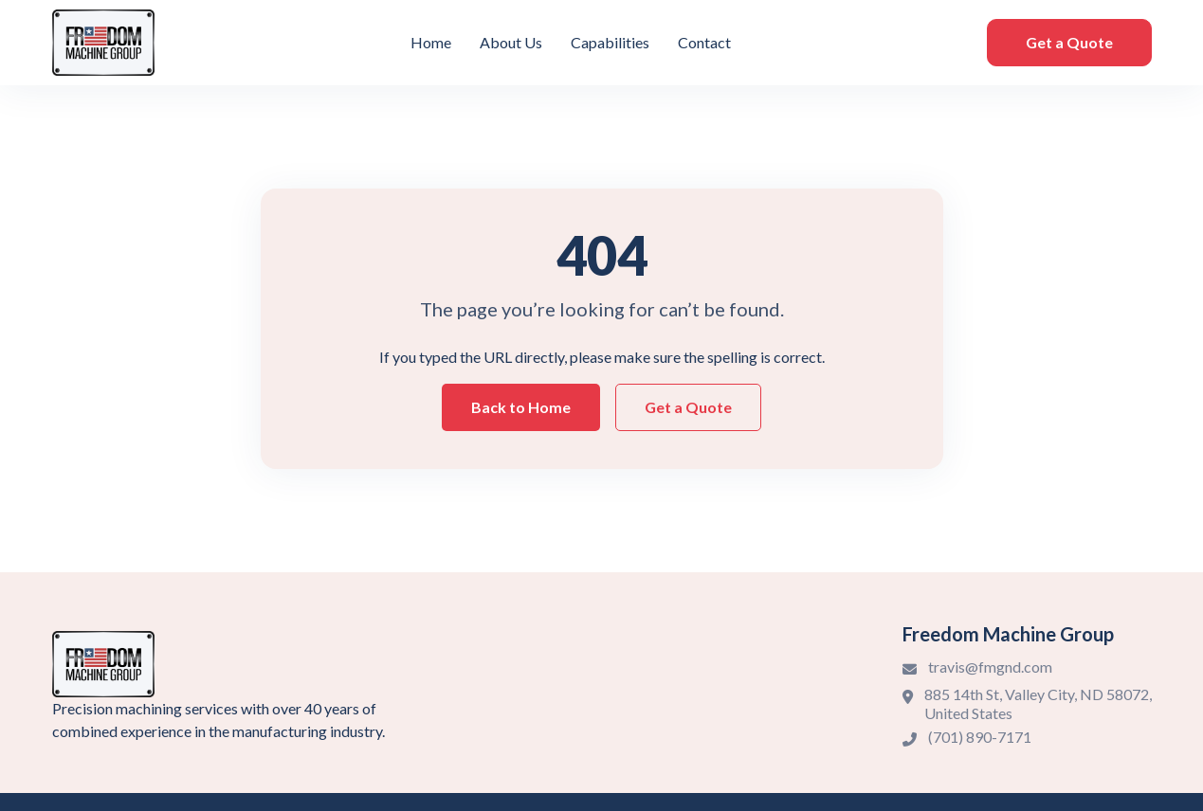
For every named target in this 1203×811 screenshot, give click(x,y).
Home (430, 42)
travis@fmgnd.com (990, 667)
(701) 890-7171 (979, 737)
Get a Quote (1069, 42)
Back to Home (521, 407)
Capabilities (610, 42)
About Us (511, 42)
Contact (704, 42)
